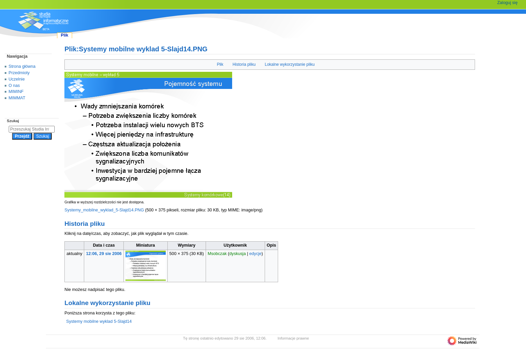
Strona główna (22, 66)
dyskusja (237, 253)
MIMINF (16, 91)
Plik (220, 64)
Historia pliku (244, 64)
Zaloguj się (507, 2)
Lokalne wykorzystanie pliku (290, 64)
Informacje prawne (293, 338)
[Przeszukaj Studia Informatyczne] (32, 129)
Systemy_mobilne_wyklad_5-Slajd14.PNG (104, 210)
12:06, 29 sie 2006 (104, 253)
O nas (14, 85)
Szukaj (13, 121)
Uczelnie (17, 79)
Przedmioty (19, 72)
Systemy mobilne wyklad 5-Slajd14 (99, 321)
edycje (255, 253)
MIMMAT (17, 98)
